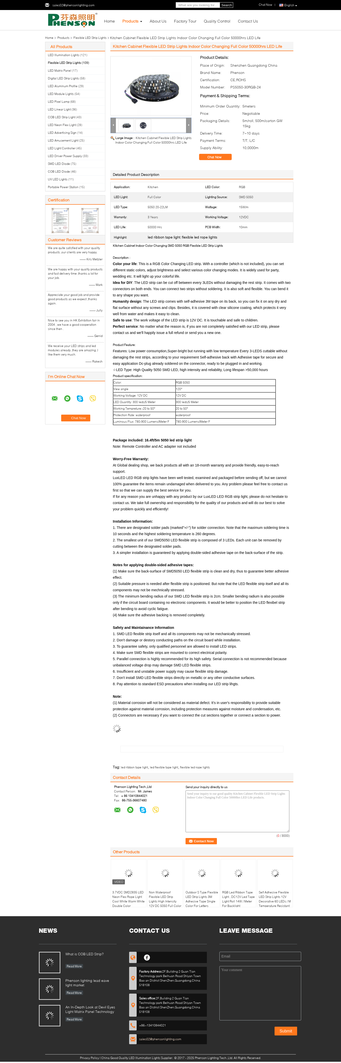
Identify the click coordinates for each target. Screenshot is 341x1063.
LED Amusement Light (63, 140)
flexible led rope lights (195, 767)
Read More (74, 966)
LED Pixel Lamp (58, 101)
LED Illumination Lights (63, 55)
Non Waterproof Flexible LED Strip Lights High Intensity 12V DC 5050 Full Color (165, 899)
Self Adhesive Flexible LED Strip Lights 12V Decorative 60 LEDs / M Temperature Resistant (275, 899)
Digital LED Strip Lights (63, 78)
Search (226, 5)
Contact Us (248, 21)
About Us (158, 21)
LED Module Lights (61, 94)
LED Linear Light (59, 109)
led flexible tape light (164, 767)
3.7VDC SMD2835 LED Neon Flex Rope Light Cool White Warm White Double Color (128, 899)
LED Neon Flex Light (62, 125)
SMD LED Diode (59, 164)
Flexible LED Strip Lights (90, 38)
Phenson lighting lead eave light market (87, 982)
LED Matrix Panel (59, 70)
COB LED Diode (59, 171)
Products (130, 21)
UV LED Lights (57, 179)
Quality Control (217, 21)
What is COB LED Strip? (84, 954)
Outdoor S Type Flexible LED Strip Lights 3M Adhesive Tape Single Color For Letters (202, 899)
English (290, 5)
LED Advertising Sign (62, 133)
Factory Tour (185, 21)
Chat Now (217, 157)
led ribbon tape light (134, 767)
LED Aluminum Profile (62, 86)
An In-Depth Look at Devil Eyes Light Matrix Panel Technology (90, 1009)
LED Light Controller (61, 148)
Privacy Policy (89, 1058)
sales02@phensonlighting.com (73, 5)
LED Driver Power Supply (65, 156)
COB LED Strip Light (61, 117)
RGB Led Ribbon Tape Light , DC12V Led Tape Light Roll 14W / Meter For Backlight (238, 899)
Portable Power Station (63, 187)
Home (109, 21)
